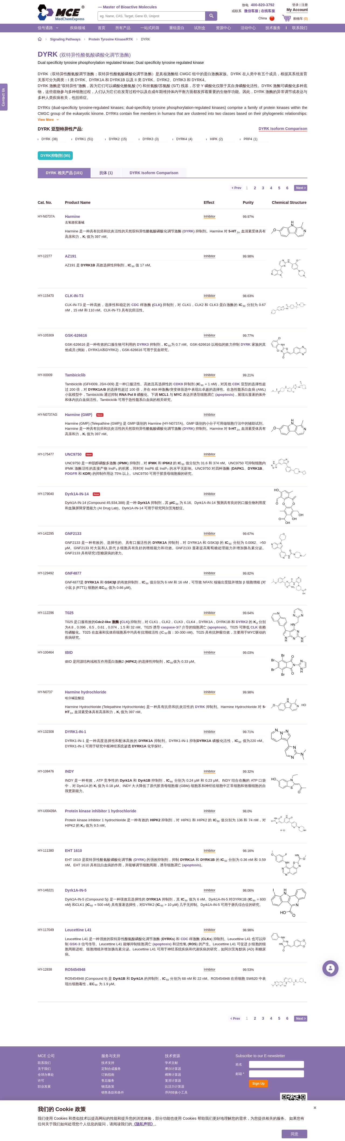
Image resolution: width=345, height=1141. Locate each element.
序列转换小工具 (176, 1092)
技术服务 (273, 28)
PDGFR (71, 474)
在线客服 (268, 11)
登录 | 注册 (300, 5)
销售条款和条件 (112, 1092)
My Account (297, 10)
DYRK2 (242, 622)
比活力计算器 (174, 1086)
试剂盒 (199, 28)
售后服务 (107, 1080)
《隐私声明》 (143, 1124)
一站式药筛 (149, 28)
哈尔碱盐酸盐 (74, 698)
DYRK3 (143, 344)
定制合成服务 (111, 1069)
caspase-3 (169, 627)
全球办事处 (46, 1075)
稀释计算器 (173, 1075)
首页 (101, 28)
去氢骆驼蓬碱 (74, 222)
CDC (135, 305)
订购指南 (107, 1075)
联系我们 (299, 28)
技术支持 (107, 1063)
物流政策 (107, 1086)
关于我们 (44, 1069)
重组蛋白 (176, 28)
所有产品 (122, 28)
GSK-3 (75, 944)
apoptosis (224, 395)
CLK (157, 305)
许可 (41, 1080)
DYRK (189, 231)
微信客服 (251, 11)
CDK (236, 384)
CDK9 (178, 384)
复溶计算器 (173, 1080)
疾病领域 (77, 28)
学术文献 (171, 1063)
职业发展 (44, 1086)
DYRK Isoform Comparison (283, 128)
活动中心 (248, 28)
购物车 (300, 18)
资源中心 (223, 28)
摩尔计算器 (173, 1069)
